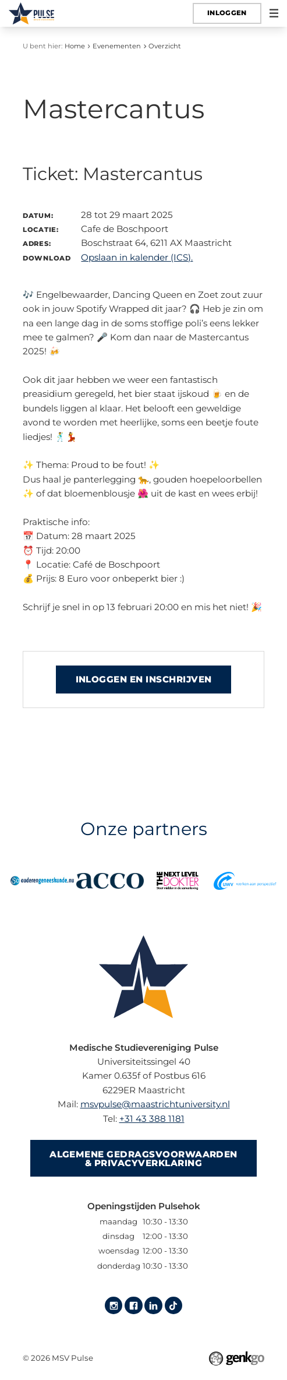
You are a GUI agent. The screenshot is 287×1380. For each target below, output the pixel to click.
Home (75, 46)
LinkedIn (153, 1305)
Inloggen (227, 13)
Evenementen (117, 46)
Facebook (133, 1305)
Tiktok (173, 1305)
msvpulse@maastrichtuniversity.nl (155, 1104)
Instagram (113, 1305)
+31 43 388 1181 (152, 1118)
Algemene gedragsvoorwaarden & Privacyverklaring (143, 1158)
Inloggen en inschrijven (144, 679)
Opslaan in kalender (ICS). (137, 257)
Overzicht (164, 46)
